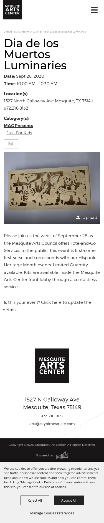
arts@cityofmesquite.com (52, 423)
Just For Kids (40, 31)
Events (8, 31)
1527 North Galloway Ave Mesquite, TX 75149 (48, 100)
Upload (89, 217)
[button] (52, 188)
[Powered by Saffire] (62, 455)
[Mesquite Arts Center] (12, 9)
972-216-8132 (52, 416)
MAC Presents (22, 31)
